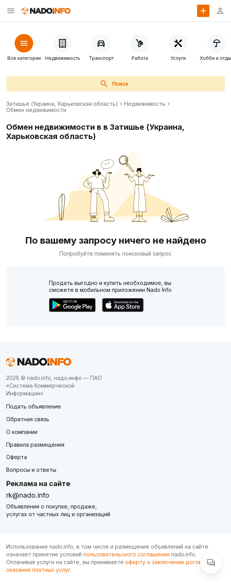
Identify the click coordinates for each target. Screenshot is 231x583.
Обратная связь (27, 419)
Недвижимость (144, 104)
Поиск (113, 83)
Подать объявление (33, 406)
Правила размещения (35, 444)
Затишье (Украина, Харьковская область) (62, 104)
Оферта (16, 457)
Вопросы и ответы (31, 469)
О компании (21, 432)
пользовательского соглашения (126, 554)
